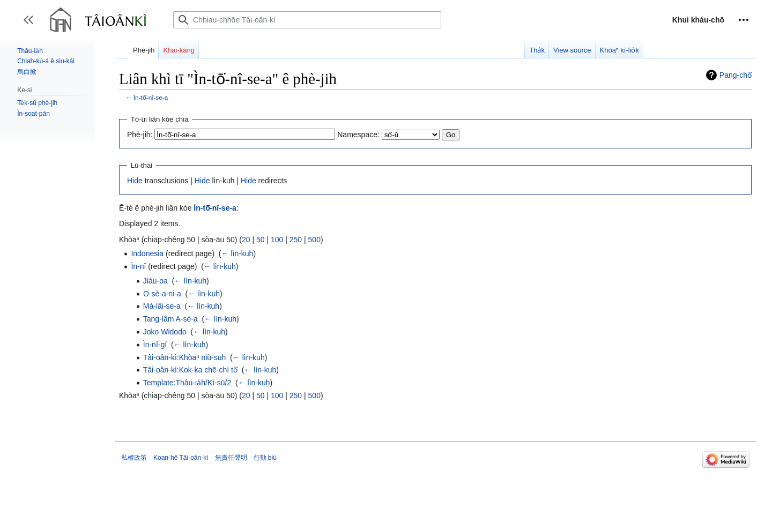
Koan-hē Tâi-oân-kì (181, 457)
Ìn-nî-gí (155, 344)
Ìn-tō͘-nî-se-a (150, 97)
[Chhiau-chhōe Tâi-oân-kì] (307, 19)
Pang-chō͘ (735, 75)
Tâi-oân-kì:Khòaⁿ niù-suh (184, 357)
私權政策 (134, 457)
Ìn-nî (138, 266)
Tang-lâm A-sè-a (170, 319)
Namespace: (358, 134)
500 (314, 239)
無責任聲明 (231, 457)
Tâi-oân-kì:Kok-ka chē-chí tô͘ (190, 369)
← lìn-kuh (237, 253)
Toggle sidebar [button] (32, 24)
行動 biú (265, 457)
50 (260, 239)
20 (246, 239)
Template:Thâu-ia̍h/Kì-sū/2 (187, 382)
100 (277, 239)
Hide (135, 180)
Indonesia (147, 253)
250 (296, 239)
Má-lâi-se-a (162, 306)
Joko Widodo (165, 331)
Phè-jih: (139, 134)
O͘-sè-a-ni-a (162, 293)
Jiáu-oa (155, 281)
